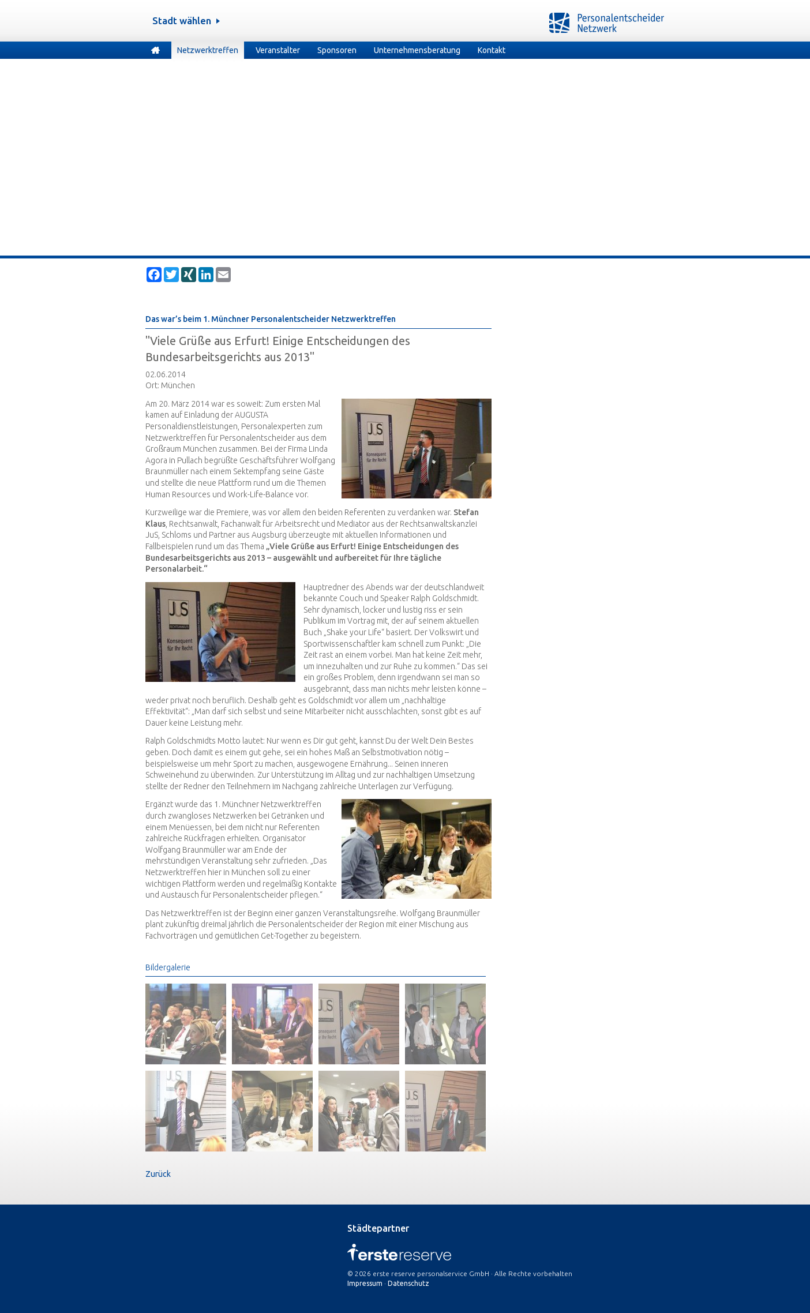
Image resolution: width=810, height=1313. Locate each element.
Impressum (364, 1283)
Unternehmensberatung (417, 50)
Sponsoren (337, 50)
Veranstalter (278, 50)
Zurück (158, 1174)
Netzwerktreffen (207, 50)
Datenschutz (408, 1283)
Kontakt (491, 50)
